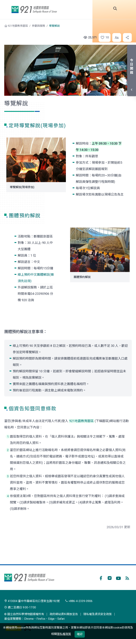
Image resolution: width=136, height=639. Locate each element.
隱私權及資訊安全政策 (97, 614)
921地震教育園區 (34, 9)
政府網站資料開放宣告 (64, 614)
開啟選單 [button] (127, 8)
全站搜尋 (115, 8)
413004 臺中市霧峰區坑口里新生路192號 (32, 601)
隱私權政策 (64, 634)
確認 (80, 634)
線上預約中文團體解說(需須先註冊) (36, 278)
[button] (103, 37)
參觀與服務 (38, 25)
